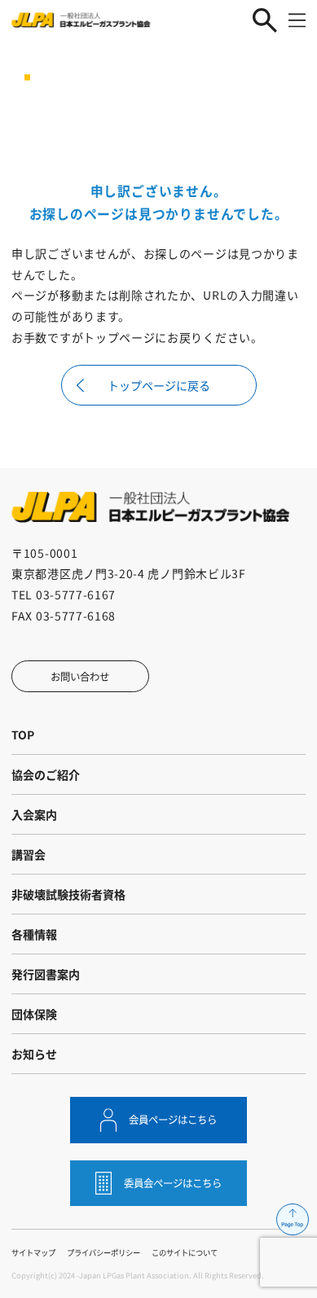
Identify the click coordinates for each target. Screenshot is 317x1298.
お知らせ (34, 1054)
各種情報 (34, 934)
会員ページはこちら (173, 1119)
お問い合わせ (80, 676)
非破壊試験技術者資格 (68, 894)
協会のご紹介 (45, 774)
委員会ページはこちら (173, 1183)
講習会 (28, 854)
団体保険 (34, 1014)
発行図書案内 (45, 974)
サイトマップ (33, 1252)
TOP (22, 734)
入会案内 (34, 814)
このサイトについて (185, 1252)
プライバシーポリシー (103, 1252)
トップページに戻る (159, 385)
